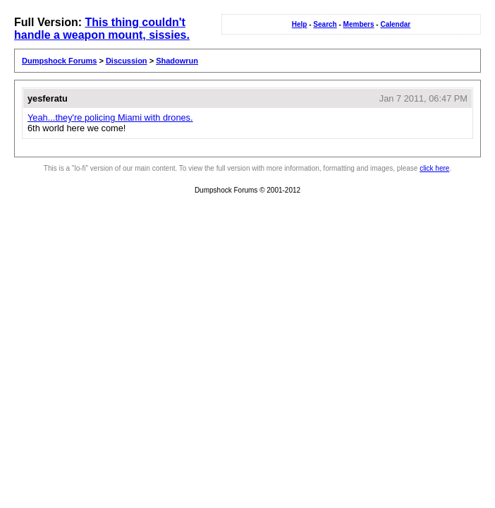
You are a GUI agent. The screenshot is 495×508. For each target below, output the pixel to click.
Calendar (395, 24)
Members (358, 24)
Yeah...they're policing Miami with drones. (110, 117)
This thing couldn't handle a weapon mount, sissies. (102, 28)
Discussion (126, 60)
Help (299, 24)
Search (324, 24)
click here (434, 168)
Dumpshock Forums (59, 60)
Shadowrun (177, 60)
